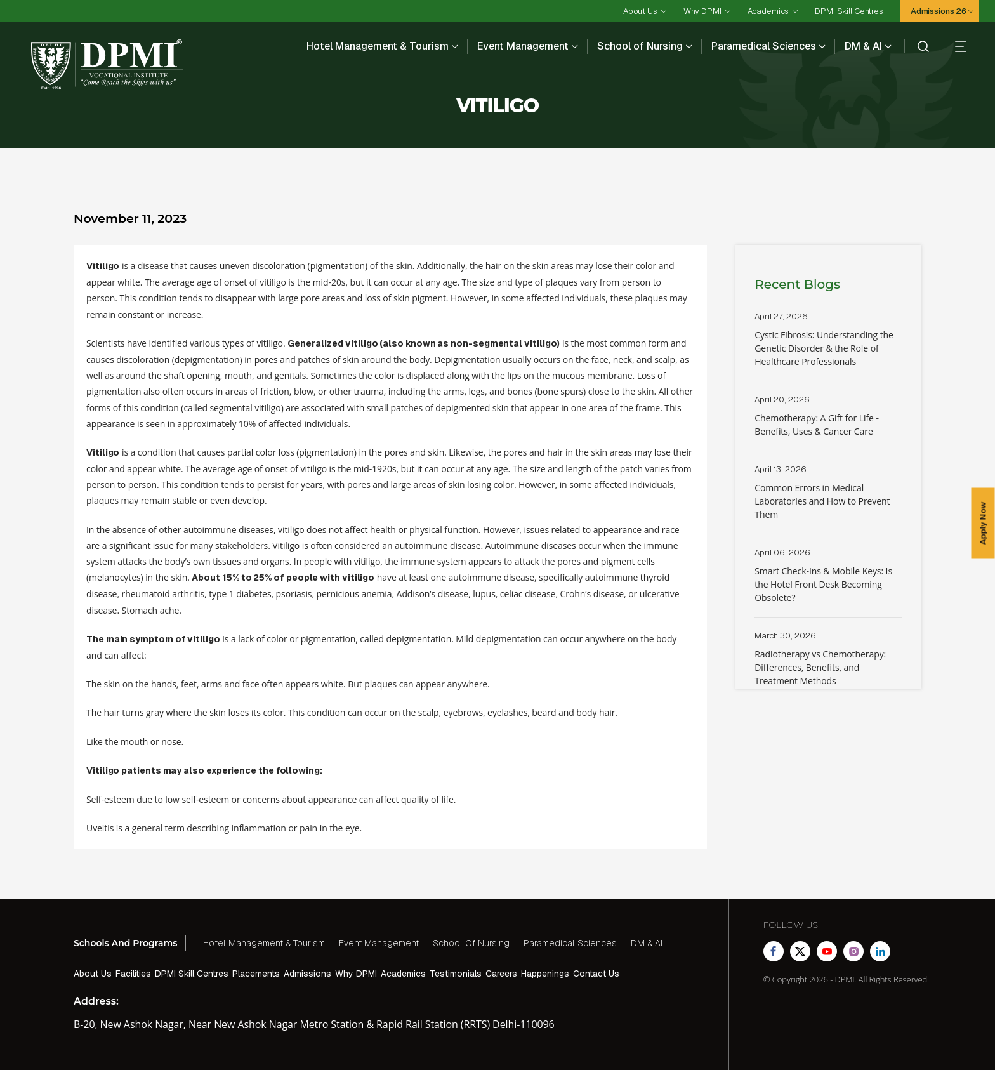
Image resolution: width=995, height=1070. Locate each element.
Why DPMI (702, 11)
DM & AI (863, 46)
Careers (501, 973)
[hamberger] (954, 46)
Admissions (307, 973)
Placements (256, 973)
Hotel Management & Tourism (377, 46)
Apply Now (983, 523)
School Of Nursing (471, 943)
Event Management (523, 46)
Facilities (133, 973)
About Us (640, 11)
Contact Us (596, 973)
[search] (916, 46)
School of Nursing (640, 46)
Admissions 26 (938, 11)
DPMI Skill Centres (849, 11)
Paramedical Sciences (763, 46)
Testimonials (456, 973)
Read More (828, 346)
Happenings (545, 973)
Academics (768, 11)
